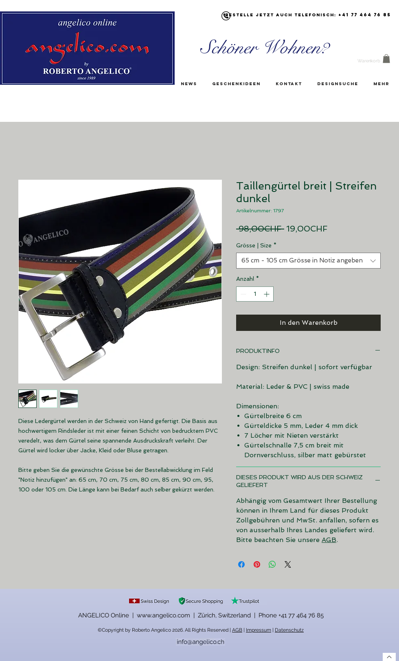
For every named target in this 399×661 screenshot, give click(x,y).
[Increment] (267, 294)
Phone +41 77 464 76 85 (291, 615)
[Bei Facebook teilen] (241, 564)
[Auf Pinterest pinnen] (257, 564)
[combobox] (308, 261)
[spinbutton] (255, 294)
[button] (386, 58)
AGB (329, 540)
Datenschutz (289, 630)
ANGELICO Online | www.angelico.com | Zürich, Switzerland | (168, 615)
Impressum (258, 630)
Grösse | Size (256, 245)
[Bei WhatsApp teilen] (272, 564)
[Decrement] (242, 294)
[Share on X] (288, 564)
